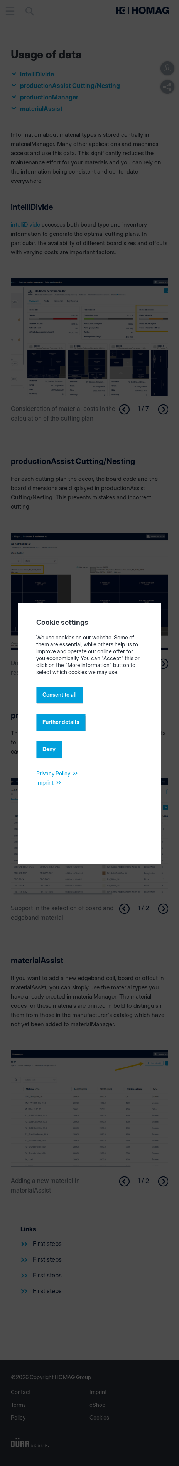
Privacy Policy (53, 773)
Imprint (45, 782)
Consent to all (59, 694)
